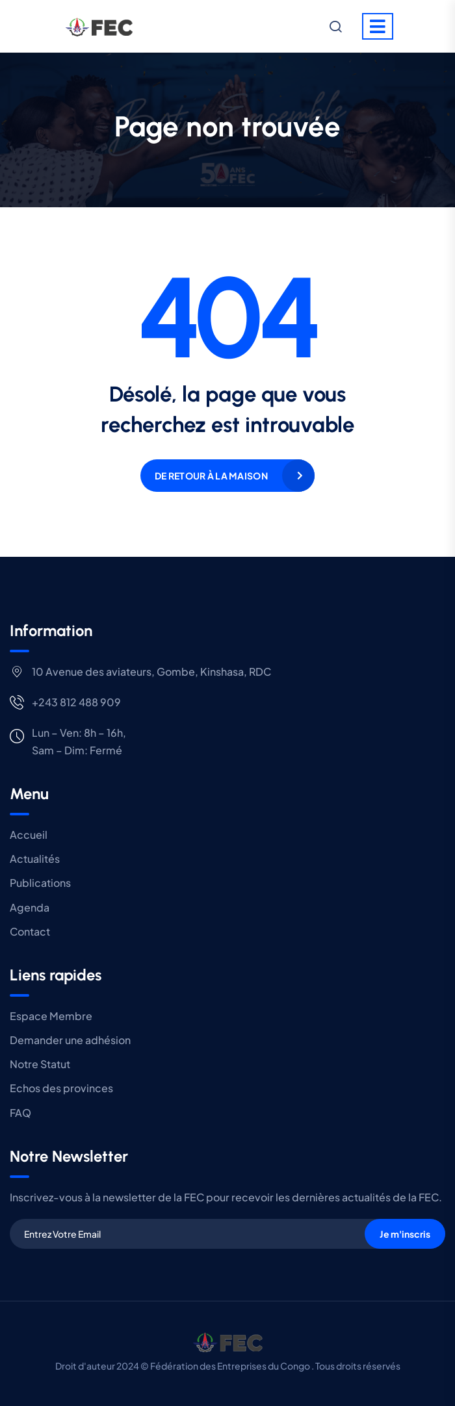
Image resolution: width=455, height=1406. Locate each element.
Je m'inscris (405, 1234)
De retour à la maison (211, 475)
